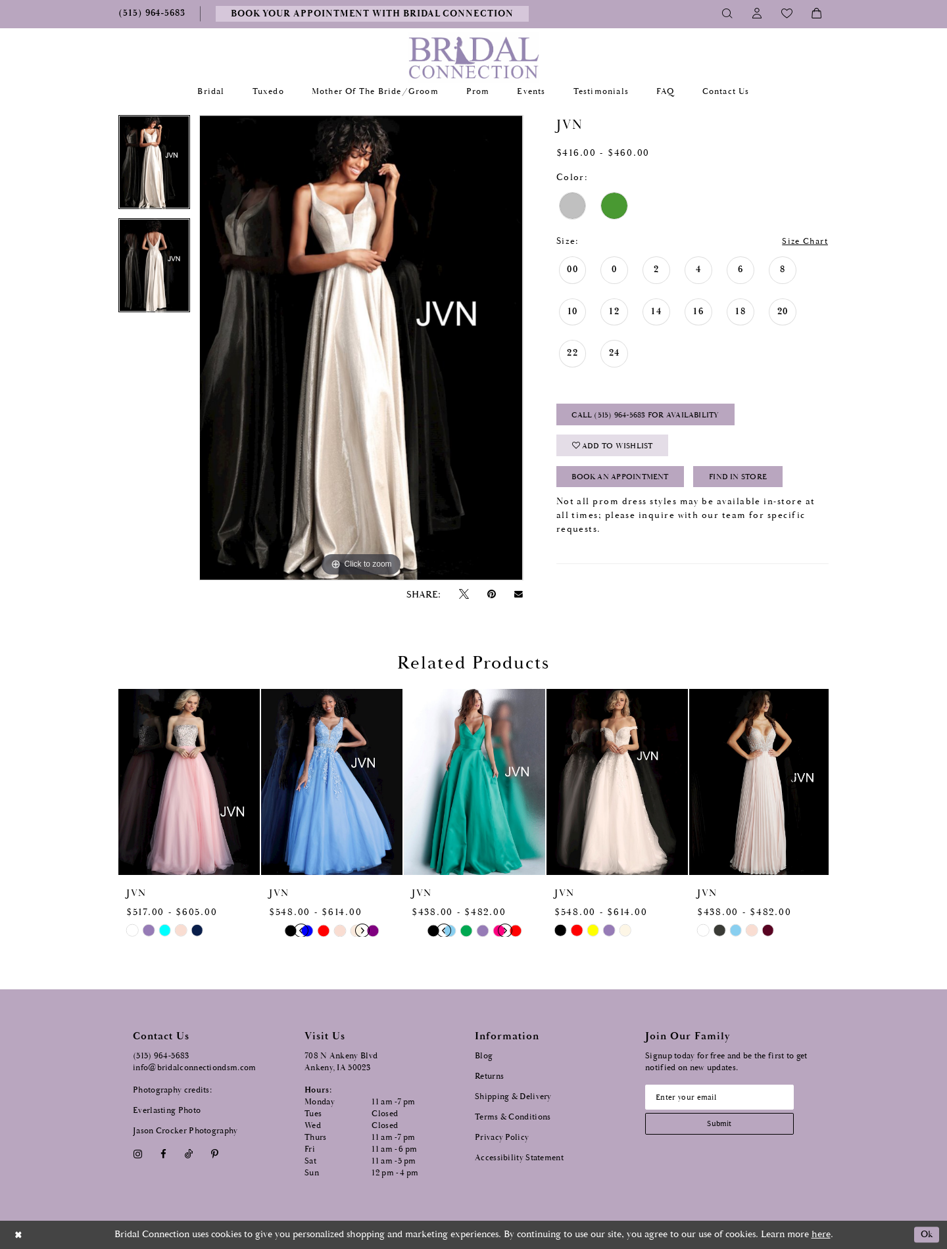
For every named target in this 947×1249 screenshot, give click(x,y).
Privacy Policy (502, 1137)
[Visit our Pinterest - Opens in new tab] (215, 1154)
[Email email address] (724, 1098)
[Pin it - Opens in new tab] (491, 594)
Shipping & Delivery (513, 1096)
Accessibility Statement (519, 1158)
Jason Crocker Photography (185, 1131)
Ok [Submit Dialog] (926, 1235)
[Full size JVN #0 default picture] (361, 348)
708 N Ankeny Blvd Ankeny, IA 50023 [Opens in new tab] (340, 1061)
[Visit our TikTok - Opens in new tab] (189, 1154)
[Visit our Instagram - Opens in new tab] (137, 1154)
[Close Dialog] (19, 1234)
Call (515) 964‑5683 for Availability (652, 417)
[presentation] (189, 782)
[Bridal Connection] (473, 57)
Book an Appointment (626, 482)
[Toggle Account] (757, 14)
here (821, 1234)
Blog (484, 1056)
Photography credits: (172, 1090)
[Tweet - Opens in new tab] (463, 594)
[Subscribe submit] (724, 1125)
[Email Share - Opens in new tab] (518, 594)
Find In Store (752, 482)
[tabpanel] (154, 166)
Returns (489, 1076)
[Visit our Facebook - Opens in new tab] (163, 1154)
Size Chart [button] (802, 242)
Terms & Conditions (512, 1117)
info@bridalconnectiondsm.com (194, 1067)
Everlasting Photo (167, 1110)
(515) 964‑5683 (161, 1056)
